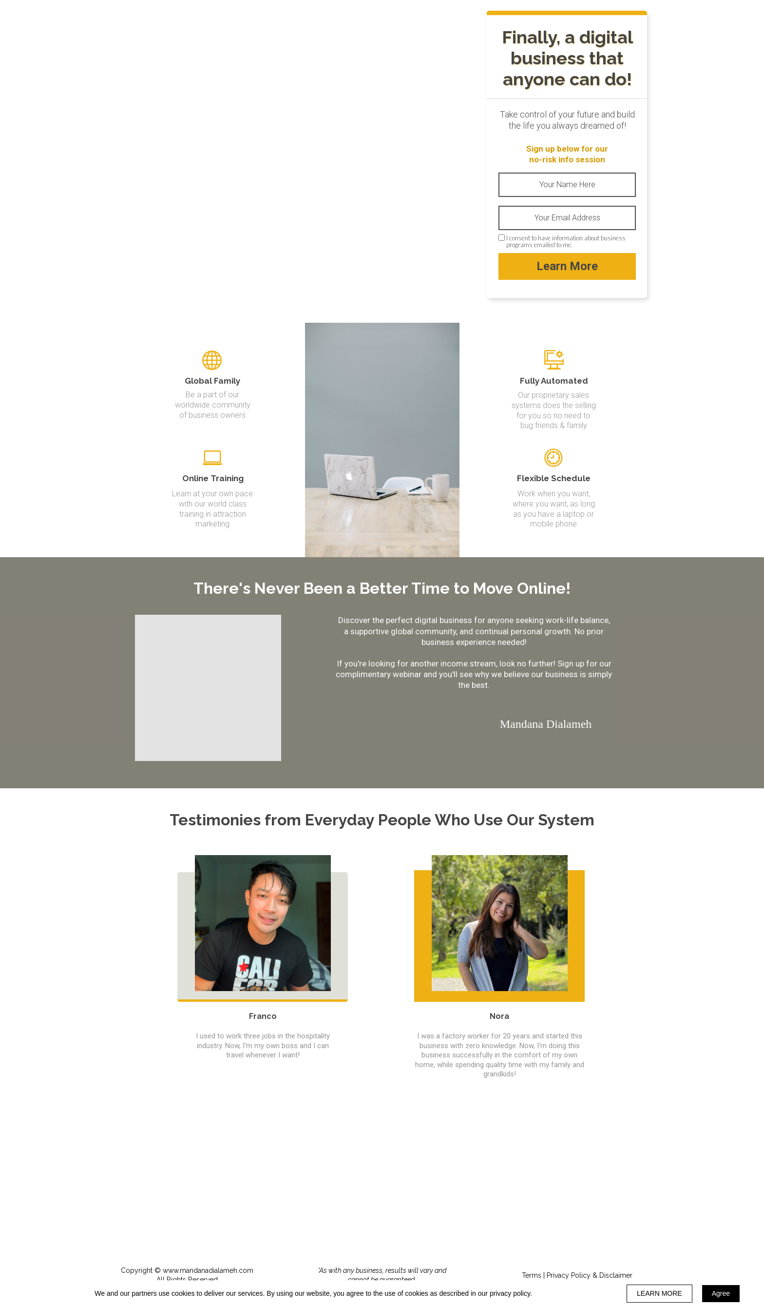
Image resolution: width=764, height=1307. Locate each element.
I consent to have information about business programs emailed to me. (566, 241)
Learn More (567, 266)
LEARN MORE (659, 1293)
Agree (721, 1293)
